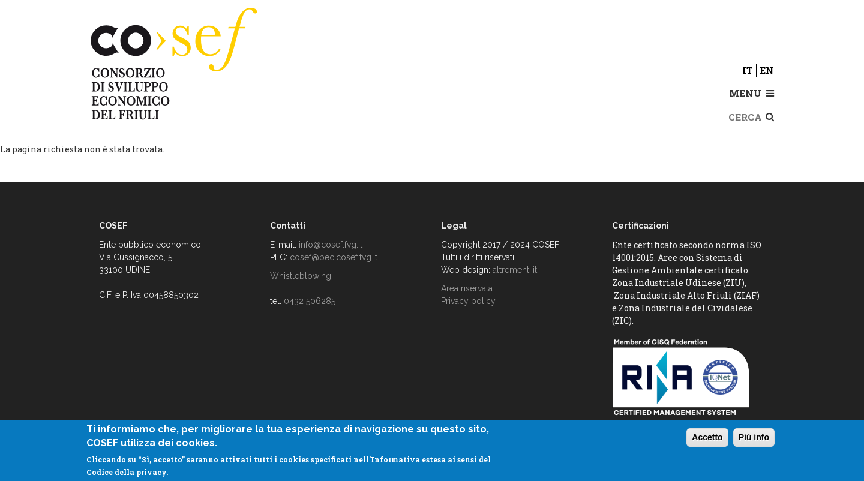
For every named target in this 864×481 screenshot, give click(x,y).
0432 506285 (309, 301)
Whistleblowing (300, 276)
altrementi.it (515, 270)
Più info (754, 437)
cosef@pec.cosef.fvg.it (333, 257)
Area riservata (467, 288)
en (767, 70)
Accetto (707, 437)
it (747, 70)
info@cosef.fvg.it (330, 244)
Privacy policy (468, 301)
